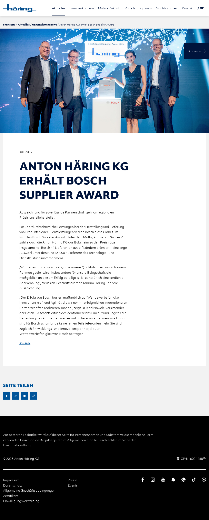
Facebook (6, 396)
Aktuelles (24, 24)
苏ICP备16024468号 (191, 458)
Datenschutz (12, 485)
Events (73, 485)
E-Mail (24, 396)
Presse (73, 480)
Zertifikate (11, 495)
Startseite (9, 24)
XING (15, 396)
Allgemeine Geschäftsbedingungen (29, 490)
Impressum (11, 480)
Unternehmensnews (44, 24)
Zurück (24, 343)
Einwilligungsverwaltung (21, 501)
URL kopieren (33, 396)
